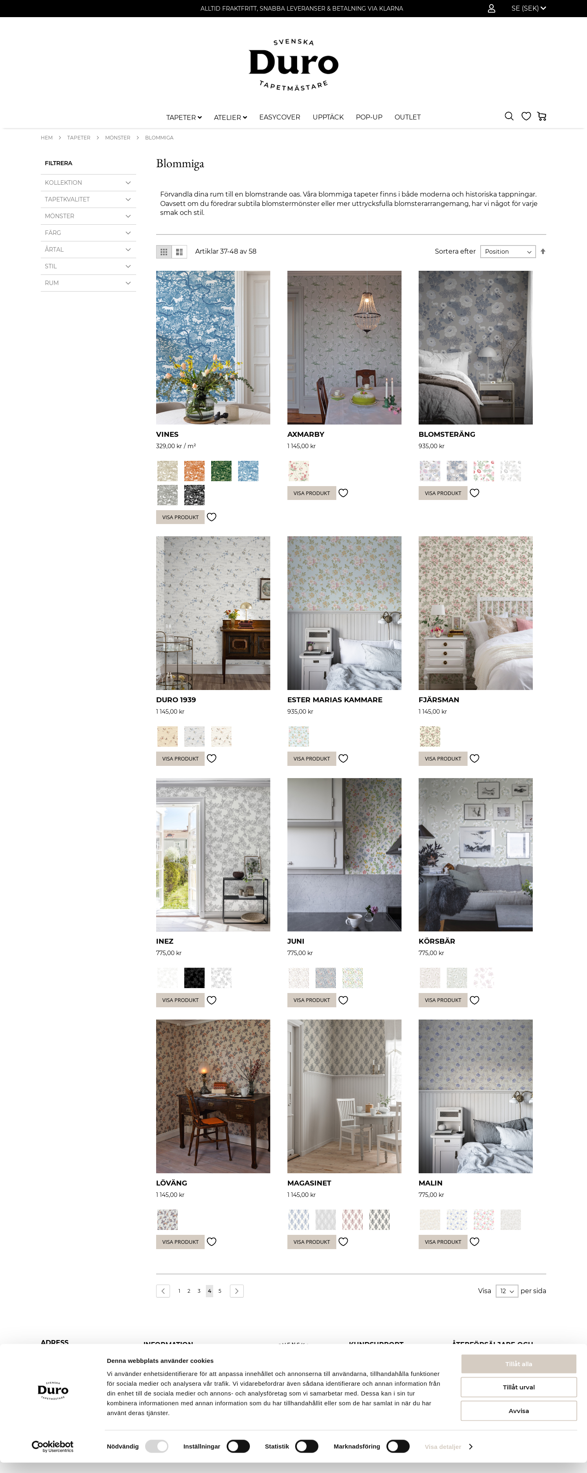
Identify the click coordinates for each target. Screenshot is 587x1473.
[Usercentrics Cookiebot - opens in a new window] (52, 1457)
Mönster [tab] (59, 216)
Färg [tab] (53, 233)
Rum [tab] (52, 283)
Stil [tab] (51, 266)
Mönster (117, 138)
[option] (167, 471)
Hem (47, 138)
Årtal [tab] (54, 249)
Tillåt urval (519, 1398)
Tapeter (78, 138)
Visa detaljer (443, 1456)
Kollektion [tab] (63, 182)
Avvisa (519, 1421)
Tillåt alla (518, 1374)
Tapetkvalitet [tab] (67, 199)
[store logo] (293, 64)
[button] (529, 8)
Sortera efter (455, 251)
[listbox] (476, 472)
